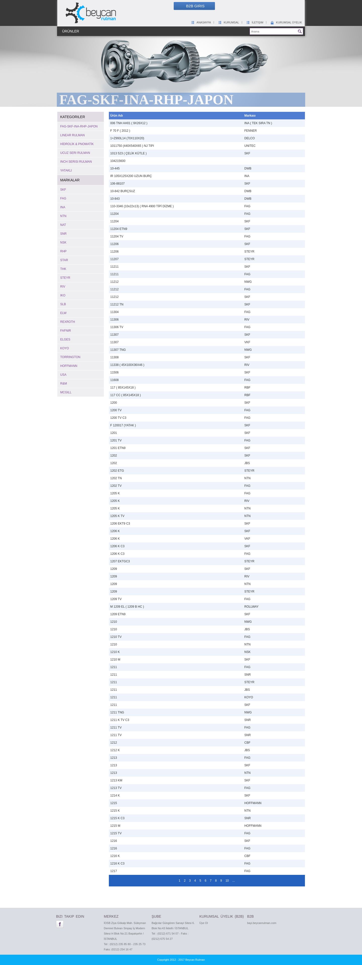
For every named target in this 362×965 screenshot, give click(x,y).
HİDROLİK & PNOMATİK (77, 144)
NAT (63, 225)
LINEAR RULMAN (72, 135)
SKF (63, 189)
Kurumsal (228, 22)
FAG (63, 198)
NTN (63, 216)
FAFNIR (65, 330)
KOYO (64, 348)
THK (63, 269)
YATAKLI (66, 170)
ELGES (65, 339)
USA (63, 374)
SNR (63, 233)
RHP (63, 251)
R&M (63, 383)
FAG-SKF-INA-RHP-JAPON (79, 126)
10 (227, 880)
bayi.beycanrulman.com (261, 922)
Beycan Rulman (195, 959)
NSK (63, 242)
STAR (64, 260)
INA (62, 207)
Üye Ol (203, 922)
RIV (62, 286)
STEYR (65, 278)
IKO (63, 295)
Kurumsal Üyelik (286, 22)
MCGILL (66, 392)
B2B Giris (195, 6)
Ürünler (70, 31)
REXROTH (67, 322)
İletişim (254, 22)
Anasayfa (201, 22)
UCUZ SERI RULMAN (75, 153)
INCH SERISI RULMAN (76, 161)
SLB (63, 304)
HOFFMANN (68, 366)
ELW (63, 313)
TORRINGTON (70, 357)
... (233, 880)
